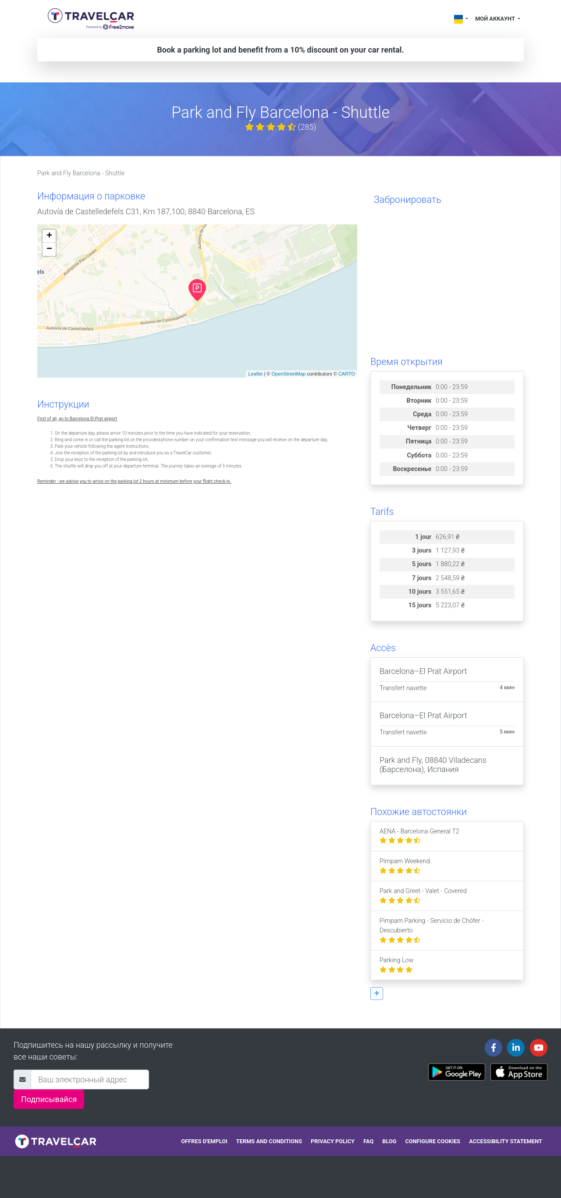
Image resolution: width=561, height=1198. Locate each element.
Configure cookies (433, 1141)
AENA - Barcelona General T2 (419, 836)
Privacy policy (333, 1141)
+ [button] (49, 236)
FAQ (368, 1141)
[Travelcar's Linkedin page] (516, 1047)
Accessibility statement (505, 1141)
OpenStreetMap (288, 373)
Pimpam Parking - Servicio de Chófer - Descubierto (432, 930)
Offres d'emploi (204, 1141)
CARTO (346, 373)
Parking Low (397, 965)
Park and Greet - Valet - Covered (423, 895)
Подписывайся (49, 1099)
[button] (376, 993)
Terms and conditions (269, 1141)
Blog (389, 1141)
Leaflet (255, 373)
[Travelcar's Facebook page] (493, 1047)
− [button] (49, 249)
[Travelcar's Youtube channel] (538, 1047)
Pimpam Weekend (405, 866)
